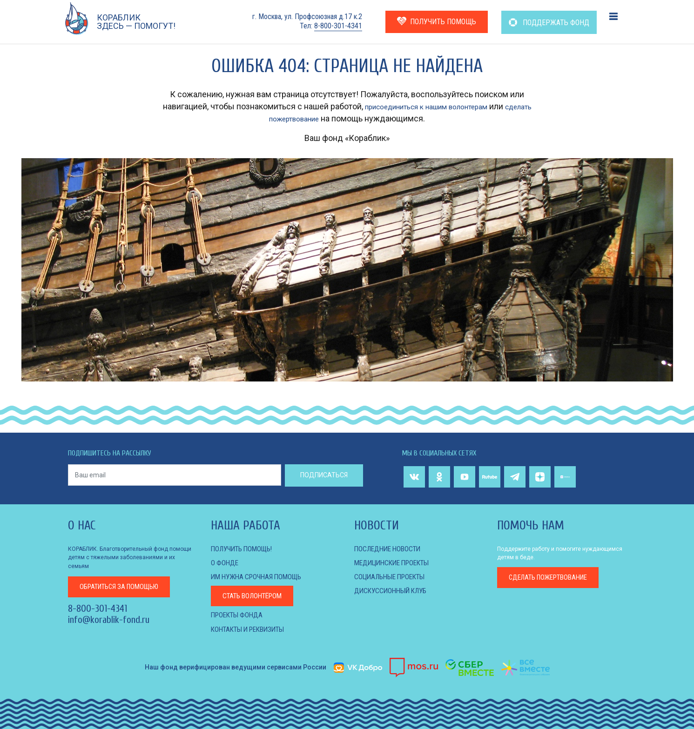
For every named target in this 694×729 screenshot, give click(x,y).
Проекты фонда (239, 614)
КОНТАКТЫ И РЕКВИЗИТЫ (252, 629)
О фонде (225, 562)
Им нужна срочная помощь (260, 576)
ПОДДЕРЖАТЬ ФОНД (549, 22)
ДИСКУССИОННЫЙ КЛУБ (393, 590)
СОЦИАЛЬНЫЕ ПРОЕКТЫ (393, 576)
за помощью (124, 586)
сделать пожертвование (294, 118)
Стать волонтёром (255, 595)
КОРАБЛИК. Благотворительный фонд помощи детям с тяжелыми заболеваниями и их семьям (129, 557)
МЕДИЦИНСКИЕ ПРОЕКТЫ (396, 562)
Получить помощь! (245, 548)
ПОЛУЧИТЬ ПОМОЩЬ (436, 21)
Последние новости (390, 548)
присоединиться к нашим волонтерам (440, 106)
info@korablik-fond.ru (108, 620)
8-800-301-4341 (338, 25)
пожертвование (553, 578)
